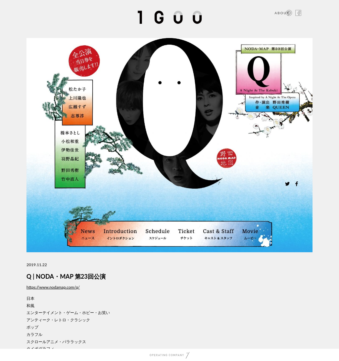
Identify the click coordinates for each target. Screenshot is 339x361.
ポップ (32, 327)
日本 (30, 298)
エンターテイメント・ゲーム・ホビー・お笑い (68, 312)
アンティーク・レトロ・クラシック (58, 319)
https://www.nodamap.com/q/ (53, 287)
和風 (30, 305)
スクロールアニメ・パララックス (56, 341)
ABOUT (281, 13)
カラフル (34, 334)
